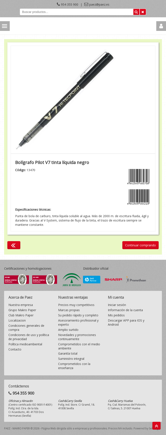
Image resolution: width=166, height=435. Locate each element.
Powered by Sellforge (147, 428)
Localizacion (17, 320)
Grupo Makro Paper (22, 310)
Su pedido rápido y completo (78, 315)
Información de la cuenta (125, 310)
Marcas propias (69, 310)
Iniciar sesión (117, 305)
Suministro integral (71, 359)
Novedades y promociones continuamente (77, 337)
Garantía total (67, 353)
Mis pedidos (116, 315)
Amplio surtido (68, 330)
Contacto (14, 349)
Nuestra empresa (20, 305)
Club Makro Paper (21, 315)
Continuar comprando (140, 245)
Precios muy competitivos (76, 305)
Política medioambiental (25, 344)
